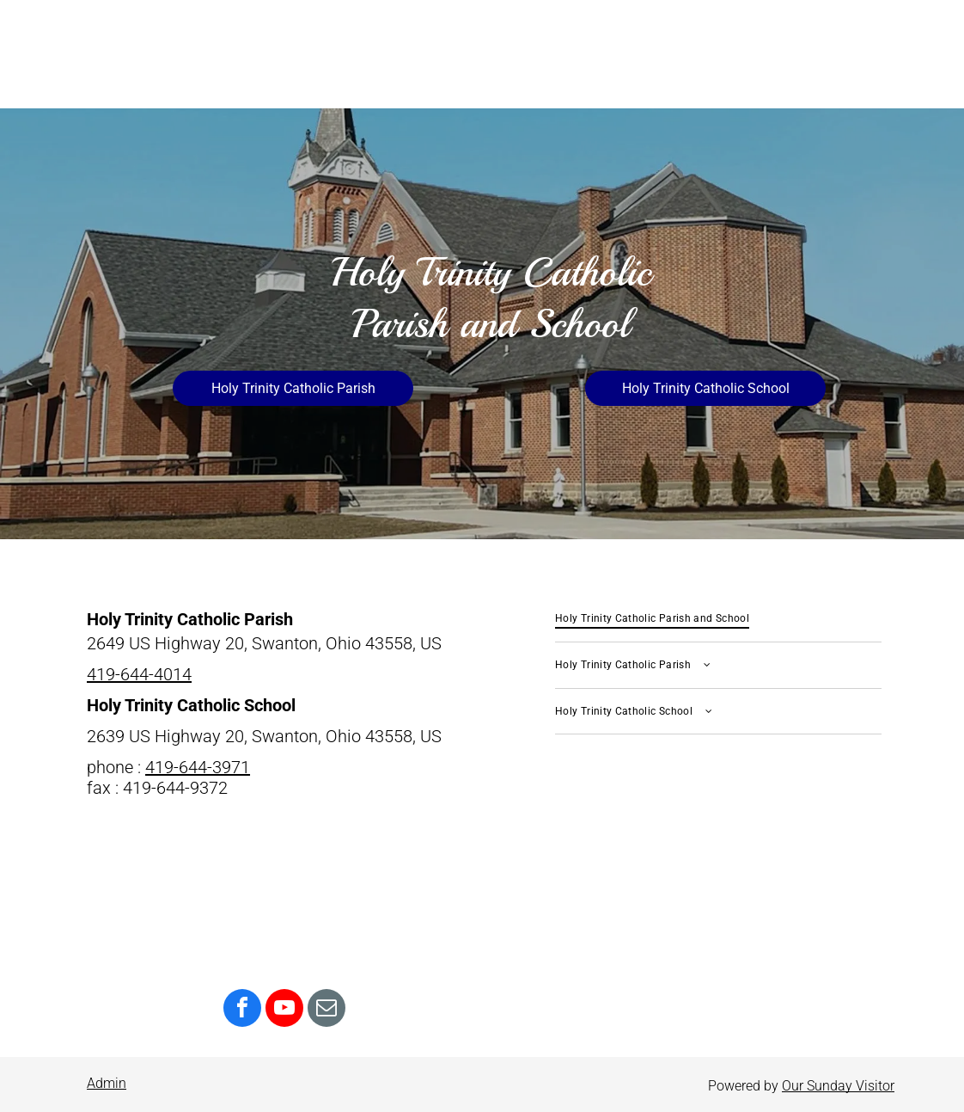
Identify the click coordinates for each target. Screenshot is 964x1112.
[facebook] (242, 1010)
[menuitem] (718, 619)
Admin (106, 1083)
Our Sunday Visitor (838, 1086)
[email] (326, 1010)
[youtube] (284, 1010)
